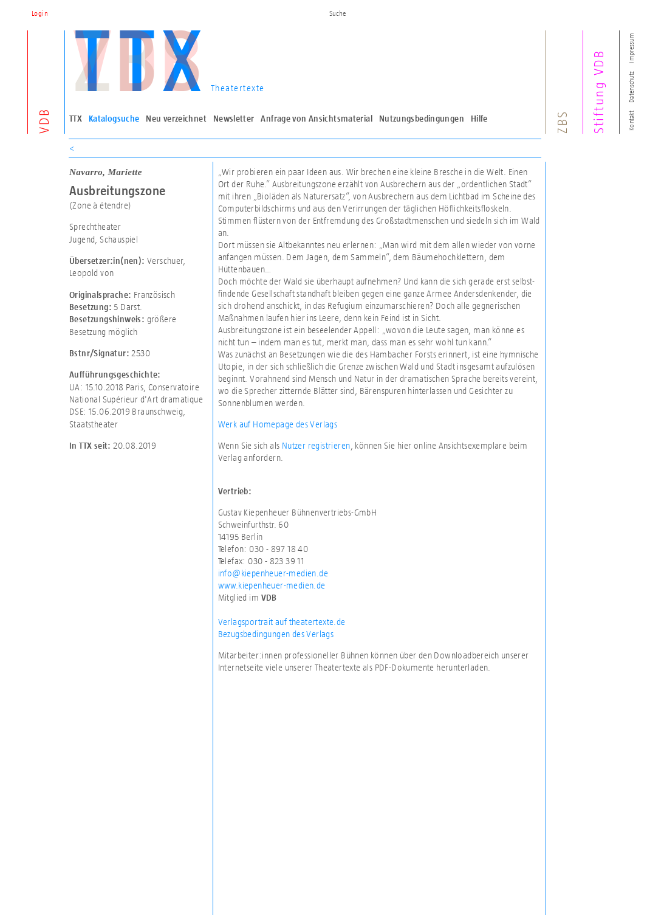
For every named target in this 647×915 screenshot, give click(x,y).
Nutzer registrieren (316, 445)
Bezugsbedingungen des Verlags (276, 634)
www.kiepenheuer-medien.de (272, 585)
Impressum (631, 48)
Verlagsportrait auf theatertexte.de (282, 621)
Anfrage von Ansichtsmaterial (316, 118)
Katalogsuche (114, 118)
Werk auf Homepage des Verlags (278, 424)
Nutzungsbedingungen (421, 118)
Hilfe (479, 118)
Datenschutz (631, 87)
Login (40, 13)
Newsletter (234, 118)
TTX (75, 118)
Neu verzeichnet (176, 118)
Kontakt (631, 121)
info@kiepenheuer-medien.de (273, 573)
